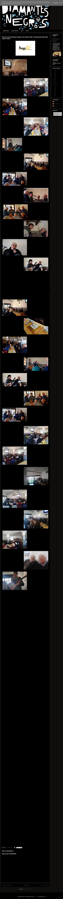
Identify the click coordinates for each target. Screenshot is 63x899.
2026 (55, 70)
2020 (55, 78)
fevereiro (55, 83)
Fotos (22, 30)
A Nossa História (14, 30)
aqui (56, 62)
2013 (55, 93)
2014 (55, 92)
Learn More (55, 2)
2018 (55, 88)
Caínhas (55, 101)
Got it (60, 2)
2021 (55, 76)
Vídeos (27, 30)
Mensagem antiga (45, 885)
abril (55, 81)
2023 (55, 73)
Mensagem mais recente (7, 885)
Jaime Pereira (56, 106)
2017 (55, 90)
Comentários (56, 114)
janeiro (55, 85)
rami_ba (35, 896)
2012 (55, 95)
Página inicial (6, 30)
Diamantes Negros (57, 103)
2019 (55, 87)
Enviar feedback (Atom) (27, 889)
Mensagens (56, 113)
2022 (55, 75)
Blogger (45, 896)
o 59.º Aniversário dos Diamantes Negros (56, 39)
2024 (55, 71)
